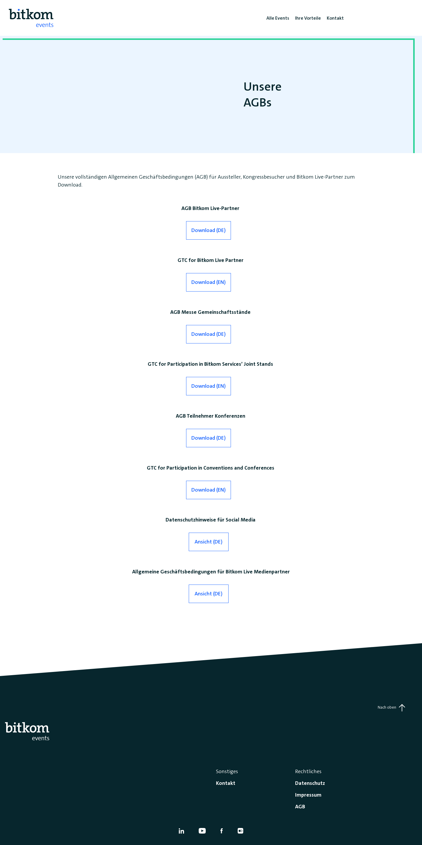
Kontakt (225, 783)
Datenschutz (310, 783)
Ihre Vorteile (308, 18)
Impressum (308, 794)
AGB (300, 806)
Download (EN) (208, 282)
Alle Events (277, 18)
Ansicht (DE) (208, 541)
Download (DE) (208, 230)
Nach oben (391, 708)
